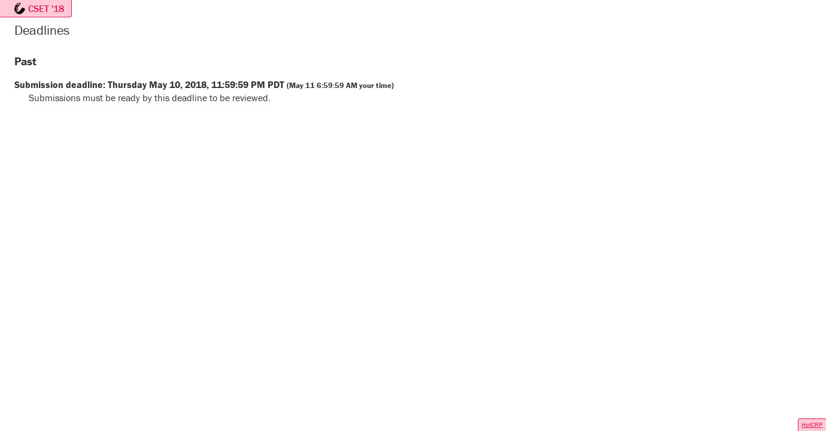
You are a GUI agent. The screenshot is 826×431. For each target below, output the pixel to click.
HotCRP (811, 424)
